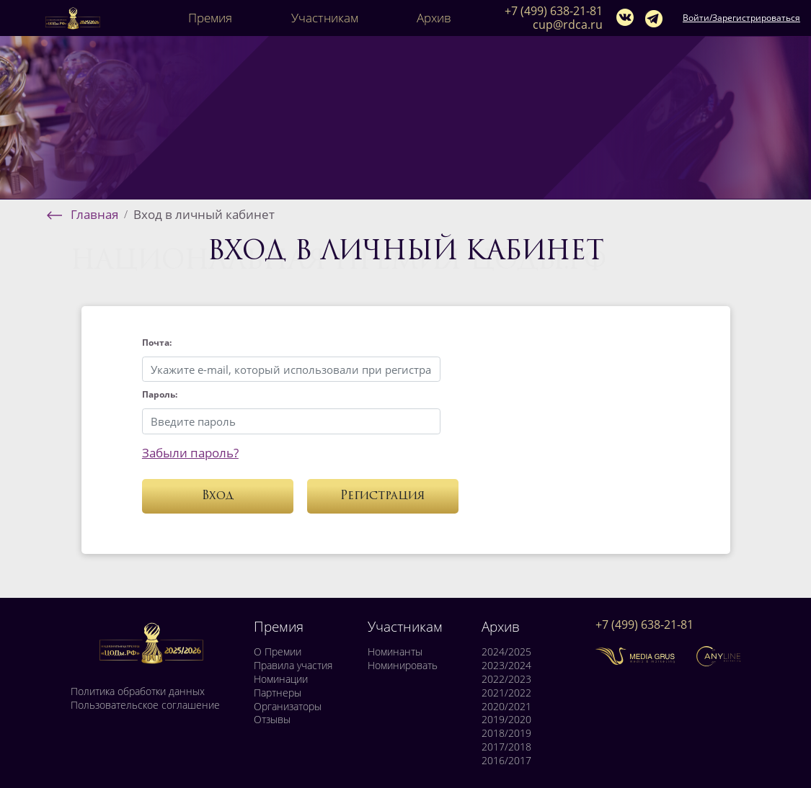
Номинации (281, 679)
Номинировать (403, 665)
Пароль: (159, 394)
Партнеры (277, 692)
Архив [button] (434, 17)
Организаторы (288, 706)
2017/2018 (506, 746)
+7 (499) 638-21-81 (554, 11)
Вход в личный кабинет (204, 214)
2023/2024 (506, 665)
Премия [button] (210, 17)
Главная (94, 214)
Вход (218, 496)
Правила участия (293, 665)
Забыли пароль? (190, 452)
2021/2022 (506, 692)
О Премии (277, 651)
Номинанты (395, 651)
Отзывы (272, 719)
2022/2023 (506, 679)
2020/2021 (506, 706)
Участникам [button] (324, 17)
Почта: (157, 342)
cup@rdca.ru (568, 25)
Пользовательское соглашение (145, 705)
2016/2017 (506, 760)
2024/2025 (506, 651)
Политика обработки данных (138, 691)
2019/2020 (506, 719)
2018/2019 (506, 733)
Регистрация (382, 496)
